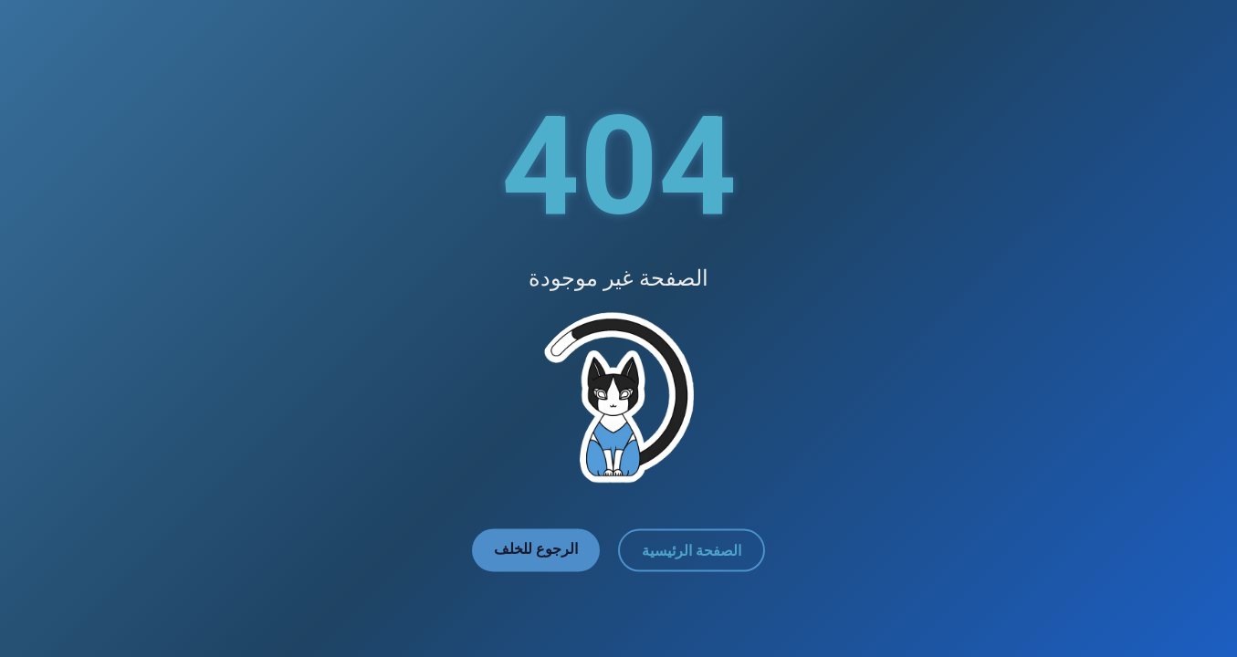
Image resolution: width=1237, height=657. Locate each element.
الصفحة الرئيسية (691, 550)
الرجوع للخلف (536, 549)
